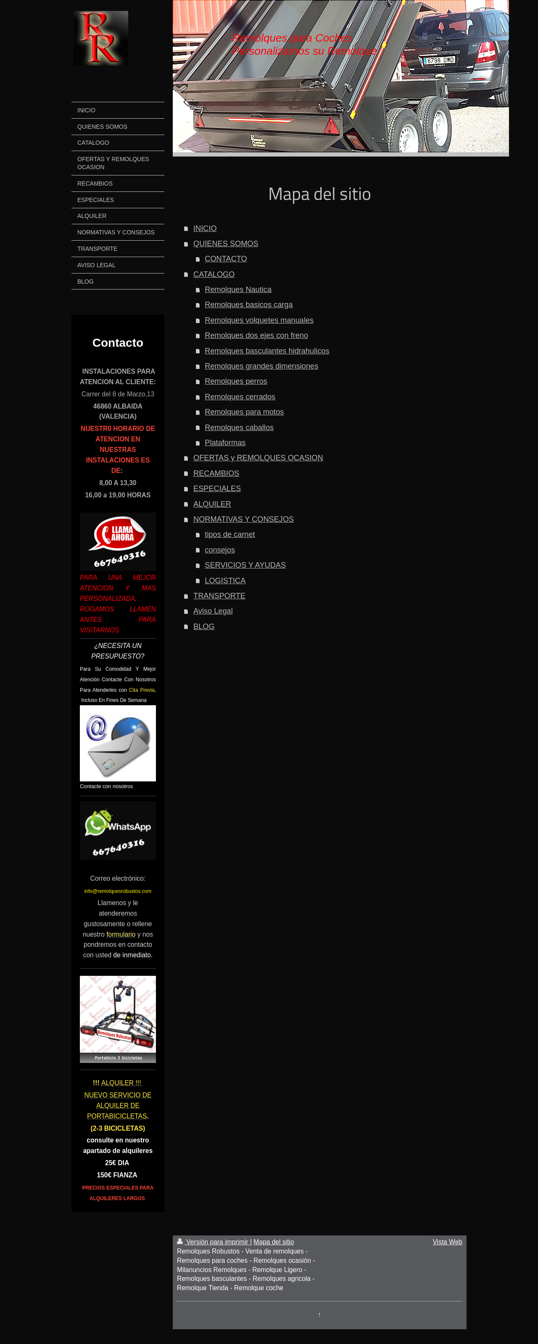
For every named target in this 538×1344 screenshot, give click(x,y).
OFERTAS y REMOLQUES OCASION (258, 458)
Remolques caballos (239, 427)
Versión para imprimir (213, 1242)
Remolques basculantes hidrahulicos (267, 351)
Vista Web (448, 1242)
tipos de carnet (230, 534)
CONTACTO (226, 259)
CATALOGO (214, 274)
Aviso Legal (213, 611)
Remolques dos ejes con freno (256, 335)
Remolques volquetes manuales (259, 320)
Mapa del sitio (273, 1242)
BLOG (204, 626)
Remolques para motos (244, 412)
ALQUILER (212, 504)
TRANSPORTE (219, 596)
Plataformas (225, 442)
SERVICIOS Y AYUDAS (245, 565)
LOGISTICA (225, 580)
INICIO (205, 228)
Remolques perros (236, 381)
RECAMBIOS (216, 473)
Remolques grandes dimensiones (261, 366)
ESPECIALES (217, 488)
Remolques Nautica (238, 289)
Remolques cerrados (240, 397)
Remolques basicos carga (249, 304)
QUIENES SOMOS (225, 243)
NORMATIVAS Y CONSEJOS (243, 519)
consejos (220, 550)
